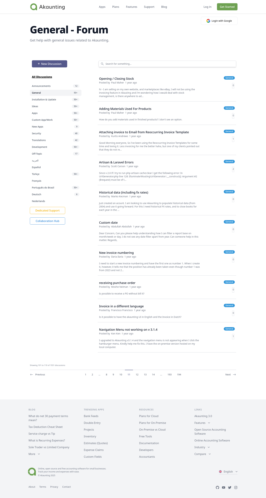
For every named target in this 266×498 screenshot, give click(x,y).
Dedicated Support (47, 210)
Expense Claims (94, 450)
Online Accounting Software (212, 440)
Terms (42, 486)
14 (153, 374)
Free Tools (145, 436)
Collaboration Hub (47, 221)
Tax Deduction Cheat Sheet (45, 427)
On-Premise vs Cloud (152, 429)
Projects (89, 429)
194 (179, 374)
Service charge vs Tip (41, 434)
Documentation (149, 443)
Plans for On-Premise (152, 423)
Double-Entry (92, 423)
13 (145, 374)
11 (129, 374)
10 (120, 374)
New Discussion (50, 64)
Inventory (90, 436)
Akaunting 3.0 (203, 416)
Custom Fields (93, 457)
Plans (115, 7)
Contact (66, 486)
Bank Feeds (91, 416)
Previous (37, 374)
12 (137, 374)
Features (131, 7)
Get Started (227, 7)
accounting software (76, 468)
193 (170, 374)
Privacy (54, 486)
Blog (164, 7)
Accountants (147, 457)
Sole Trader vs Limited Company (48, 447)
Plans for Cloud (148, 416)
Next (230, 374)
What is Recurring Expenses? (46, 440)
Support (149, 7)
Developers (146, 450)
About (31, 486)
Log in (208, 7)
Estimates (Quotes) (96, 443)
